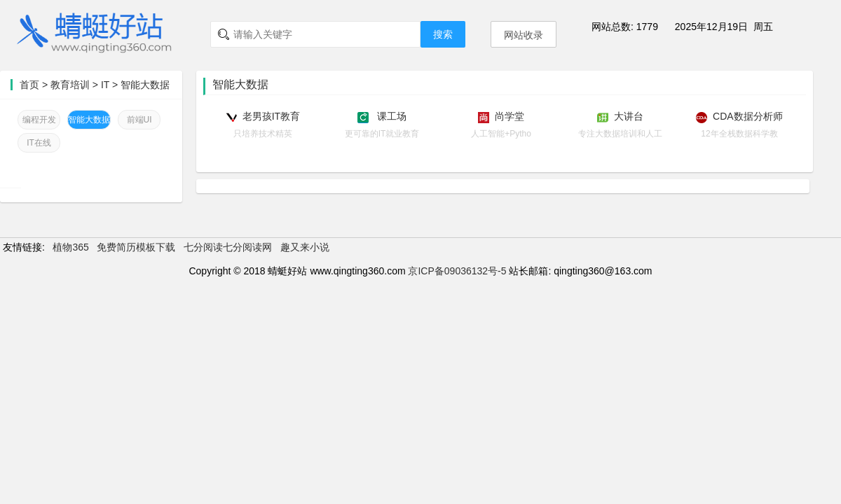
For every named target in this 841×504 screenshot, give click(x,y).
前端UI (139, 120)
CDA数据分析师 (748, 116)
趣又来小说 (304, 247)
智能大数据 (145, 84)
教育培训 (70, 84)
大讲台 (628, 116)
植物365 (70, 247)
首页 (29, 84)
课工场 (390, 116)
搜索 (443, 34)
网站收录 (523, 35)
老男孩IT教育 (271, 116)
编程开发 (39, 120)
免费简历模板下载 (136, 247)
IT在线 (39, 143)
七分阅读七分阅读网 (228, 247)
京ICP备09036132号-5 (457, 270)
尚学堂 (509, 116)
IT (106, 84)
